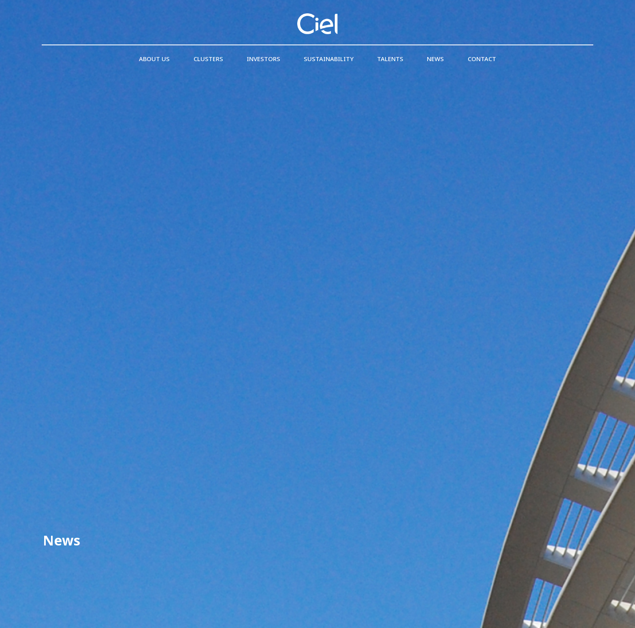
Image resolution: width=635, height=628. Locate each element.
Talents (390, 59)
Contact (482, 59)
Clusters (208, 59)
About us (154, 59)
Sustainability (329, 59)
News (435, 59)
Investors (263, 59)
